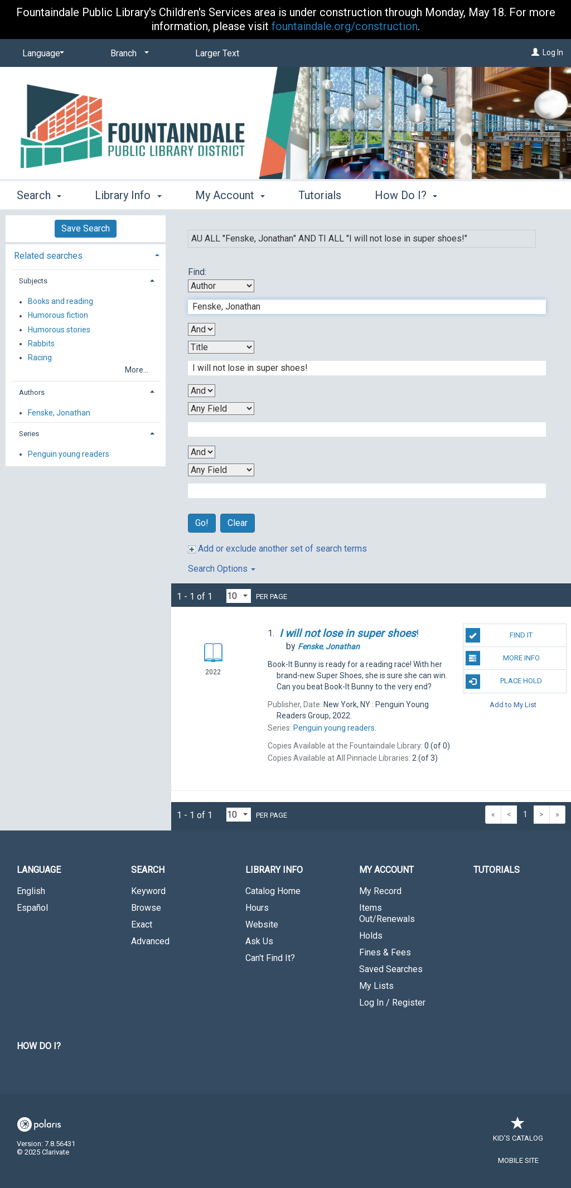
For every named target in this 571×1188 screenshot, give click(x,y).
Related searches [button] (48, 255)
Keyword (148, 891)
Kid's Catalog (518, 1132)
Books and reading (60, 301)
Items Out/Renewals (387, 913)
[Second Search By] (221, 347)
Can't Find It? (270, 958)
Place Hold (504, 681)
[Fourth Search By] (221, 469)
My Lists (376, 986)
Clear (238, 523)
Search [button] (39, 195)
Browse (146, 907)
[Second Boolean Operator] (201, 390)
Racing (40, 357)
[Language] (41, 53)
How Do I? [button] (406, 195)
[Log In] (535, 52)
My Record (380, 891)
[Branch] (128, 53)
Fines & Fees (385, 952)
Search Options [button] (221, 568)
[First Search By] (221, 285)
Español (32, 907)
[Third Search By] (221, 408)
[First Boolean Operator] (201, 329)
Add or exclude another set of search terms (277, 548)
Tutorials (319, 195)
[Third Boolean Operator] (201, 452)
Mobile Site (518, 1160)
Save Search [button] (85, 228)
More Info (503, 658)
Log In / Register (392, 1002)
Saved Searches (391, 969)
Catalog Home (273, 891)
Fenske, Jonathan (59, 412)
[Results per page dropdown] (238, 596)
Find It (499, 635)
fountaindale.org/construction (345, 26)
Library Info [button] (128, 195)
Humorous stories (59, 329)
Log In (553, 52)
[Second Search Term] (361, 368)
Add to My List (513, 705)
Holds (371, 935)
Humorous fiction (58, 315)
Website (261, 924)
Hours (257, 907)
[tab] (86, 254)
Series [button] (29, 433)
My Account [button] (230, 195)
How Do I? (39, 1046)
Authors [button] (32, 392)
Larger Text (217, 53)
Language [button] (39, 870)
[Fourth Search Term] (361, 491)
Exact (141, 924)
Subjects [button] (33, 281)
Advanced (150, 941)
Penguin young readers (68, 454)
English (31, 891)
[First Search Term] (361, 307)
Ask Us (259, 941)
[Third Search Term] (361, 429)
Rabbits (41, 343)
